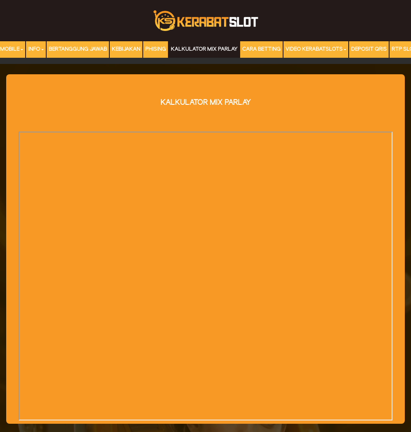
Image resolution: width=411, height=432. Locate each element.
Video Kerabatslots (314, 49)
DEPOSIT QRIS (369, 49)
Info (34, 49)
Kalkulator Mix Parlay (204, 49)
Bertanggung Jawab (78, 49)
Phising (155, 49)
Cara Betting (261, 49)
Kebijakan (126, 49)
